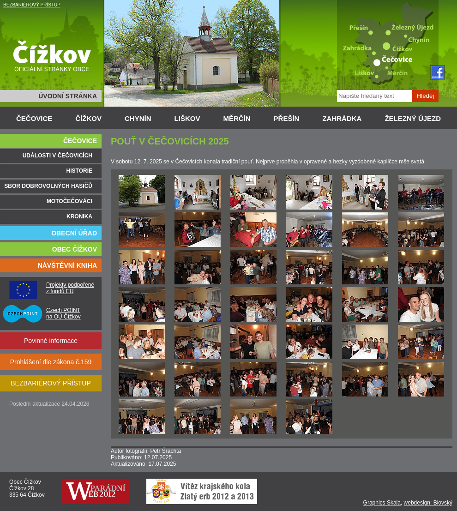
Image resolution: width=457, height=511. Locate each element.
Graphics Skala (382, 502)
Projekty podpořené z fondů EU (70, 288)
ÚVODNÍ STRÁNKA (67, 96)
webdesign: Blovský (428, 502)
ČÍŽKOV (88, 118)
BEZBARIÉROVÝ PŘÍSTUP (31, 4)
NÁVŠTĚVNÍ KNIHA (67, 265)
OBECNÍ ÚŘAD (74, 233)
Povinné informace (51, 340)
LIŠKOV (187, 118)
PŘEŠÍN (287, 118)
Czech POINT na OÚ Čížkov (63, 313)
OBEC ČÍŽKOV (74, 249)
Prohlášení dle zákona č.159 (51, 362)
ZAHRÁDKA (341, 118)
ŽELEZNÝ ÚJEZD (413, 118)
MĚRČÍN (236, 118)
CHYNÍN (138, 118)
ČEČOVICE (34, 118)
